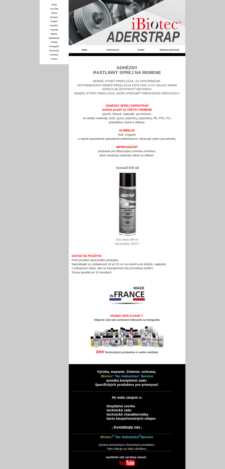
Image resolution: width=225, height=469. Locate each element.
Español (54, 25)
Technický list (113, 50)
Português (54, 46)
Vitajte (84, 50)
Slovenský (54, 50)
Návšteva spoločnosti (169, 50)
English (54, 21)
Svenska (54, 55)
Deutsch (54, 17)
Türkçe (54, 59)
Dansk (54, 13)
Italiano (54, 34)
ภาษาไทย (54, 9)
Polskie (54, 42)
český (54, 5)
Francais (54, 30)
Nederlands (54, 38)
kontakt (141, 50)
